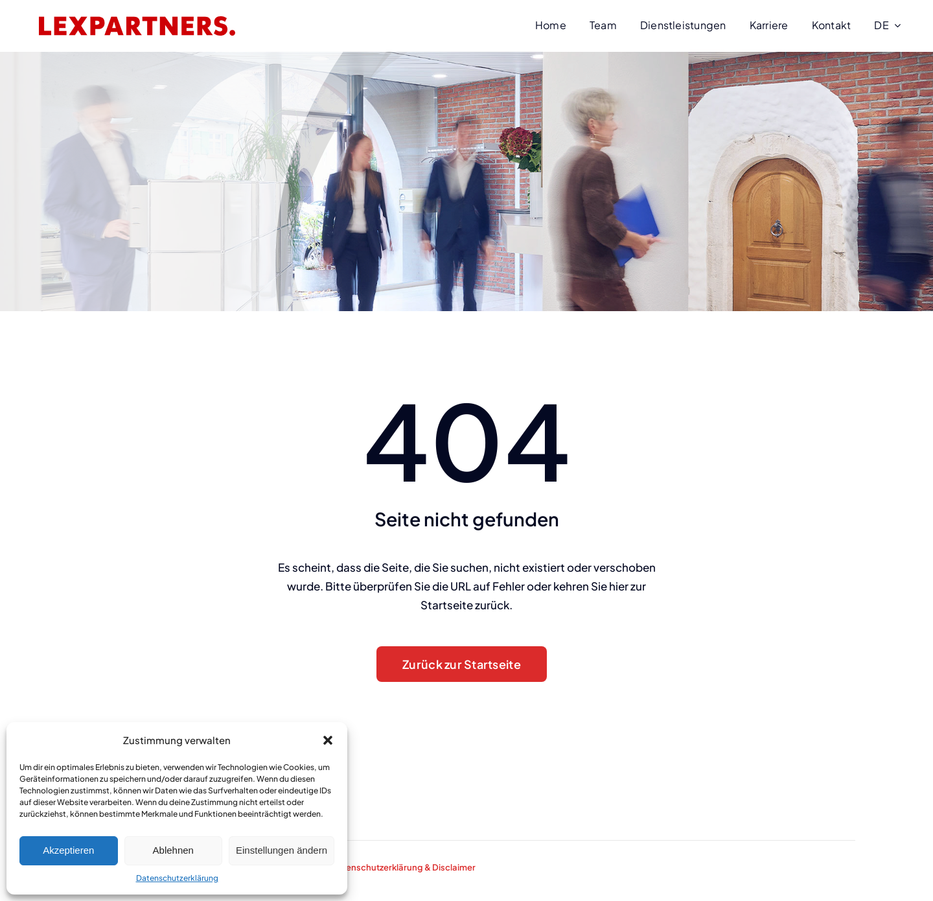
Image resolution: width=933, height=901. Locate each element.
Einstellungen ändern (281, 850)
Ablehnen (173, 850)
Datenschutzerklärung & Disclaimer (403, 867)
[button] (327, 740)
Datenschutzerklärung (177, 878)
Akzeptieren (68, 850)
